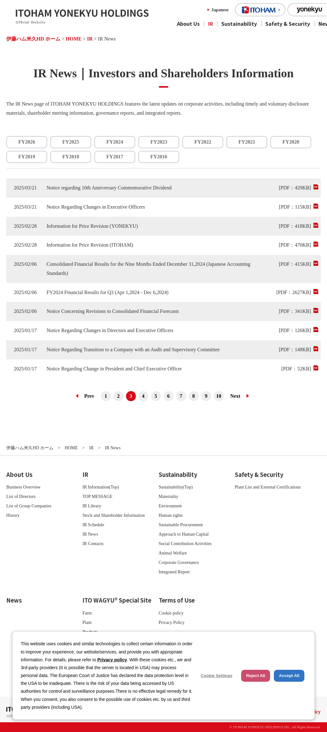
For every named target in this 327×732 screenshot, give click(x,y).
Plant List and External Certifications (268, 486)
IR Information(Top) (100, 486)
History (12, 515)
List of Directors (21, 496)
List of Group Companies (29, 505)
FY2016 (158, 156)
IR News (90, 534)
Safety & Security (287, 23)
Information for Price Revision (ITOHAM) (90, 245)
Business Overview (23, 486)
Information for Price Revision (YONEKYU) (92, 226)
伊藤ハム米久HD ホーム (33, 38)
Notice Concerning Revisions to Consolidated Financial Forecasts (113, 311)
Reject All (255, 675)
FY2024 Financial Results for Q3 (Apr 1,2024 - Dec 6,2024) (108, 292)
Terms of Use (177, 600)
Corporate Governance (179, 562)
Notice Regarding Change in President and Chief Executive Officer (114, 368)
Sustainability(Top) (176, 486)
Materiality (169, 496)
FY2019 (26, 156)
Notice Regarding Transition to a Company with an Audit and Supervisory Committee (133, 349)
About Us (188, 23)
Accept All (289, 675)
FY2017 (114, 156)
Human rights (171, 515)
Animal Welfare (173, 552)
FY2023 (158, 142)
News (14, 600)
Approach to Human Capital (184, 534)
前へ (87, 396)
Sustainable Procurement (181, 524)
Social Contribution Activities (185, 543)
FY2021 (246, 142)
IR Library (91, 505)
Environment (170, 505)
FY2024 (114, 142)
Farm (87, 612)
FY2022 (202, 142)
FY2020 (290, 142)
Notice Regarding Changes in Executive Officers (96, 207)
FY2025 (70, 142)
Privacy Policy (172, 622)
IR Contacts (92, 543)
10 (218, 396)
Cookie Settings (216, 675)
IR (210, 23)
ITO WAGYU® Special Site (116, 600)
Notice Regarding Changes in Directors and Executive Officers (110, 330)
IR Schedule (93, 524)
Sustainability (239, 23)
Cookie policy (171, 612)
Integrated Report (174, 571)
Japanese (220, 9)
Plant (86, 622)
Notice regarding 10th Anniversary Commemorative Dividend (109, 187)
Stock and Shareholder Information (113, 515)
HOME (74, 38)
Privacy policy (112, 659)
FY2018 (70, 156)
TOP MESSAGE (97, 496)
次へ (237, 396)
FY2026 (26, 142)
